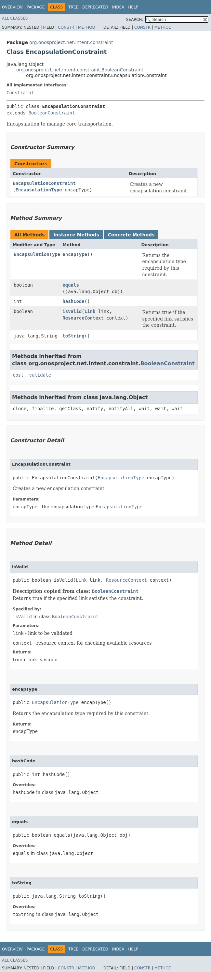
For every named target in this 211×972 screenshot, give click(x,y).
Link (90, 311)
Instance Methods (76, 234)
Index (118, 7)
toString (73, 335)
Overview (12, 7)
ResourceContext (82, 318)
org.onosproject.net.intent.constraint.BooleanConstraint (79, 69)
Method (86, 27)
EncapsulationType (38, 189)
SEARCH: (134, 19)
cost (18, 375)
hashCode (73, 301)
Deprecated (95, 7)
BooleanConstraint (51, 112)
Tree (73, 7)
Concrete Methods (131, 234)
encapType (74, 254)
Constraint (20, 92)
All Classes (15, 18)
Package (36, 7)
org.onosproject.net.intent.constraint (71, 42)
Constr (66, 27)
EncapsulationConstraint (44, 183)
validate (40, 375)
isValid (72, 311)
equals (70, 285)
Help (133, 7)
